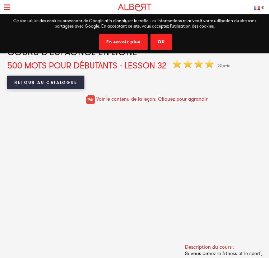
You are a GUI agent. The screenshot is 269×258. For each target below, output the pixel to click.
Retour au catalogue (45, 82)
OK (161, 42)
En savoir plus (123, 42)
